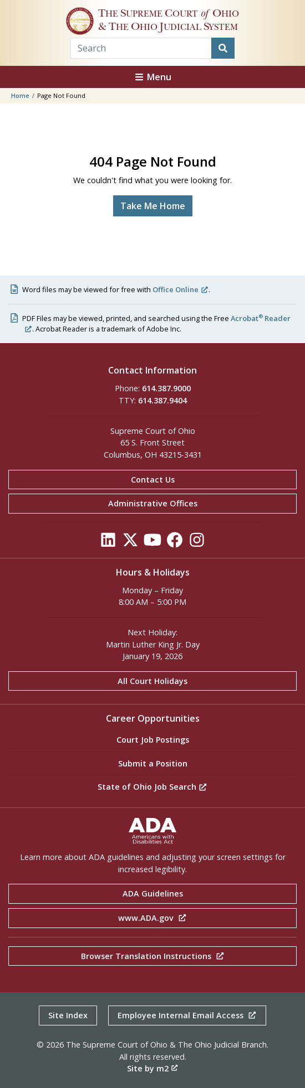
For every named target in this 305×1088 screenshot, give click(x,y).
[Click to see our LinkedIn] (108, 542)
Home (20, 95)
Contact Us (153, 479)
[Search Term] (141, 48)
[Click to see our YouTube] (152, 542)
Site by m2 (152, 1068)
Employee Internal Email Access (187, 1015)
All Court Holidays (152, 681)
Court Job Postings (152, 739)
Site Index (68, 1015)
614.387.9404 (162, 400)
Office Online (180, 289)
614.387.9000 (166, 388)
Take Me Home (152, 206)
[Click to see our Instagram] (197, 542)
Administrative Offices (152, 503)
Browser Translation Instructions (153, 956)
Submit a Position (152, 763)
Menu (152, 77)
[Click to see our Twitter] (130, 542)
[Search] (223, 48)
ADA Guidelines (153, 893)
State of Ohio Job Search (152, 786)
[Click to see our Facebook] (175, 542)
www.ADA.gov (152, 918)
